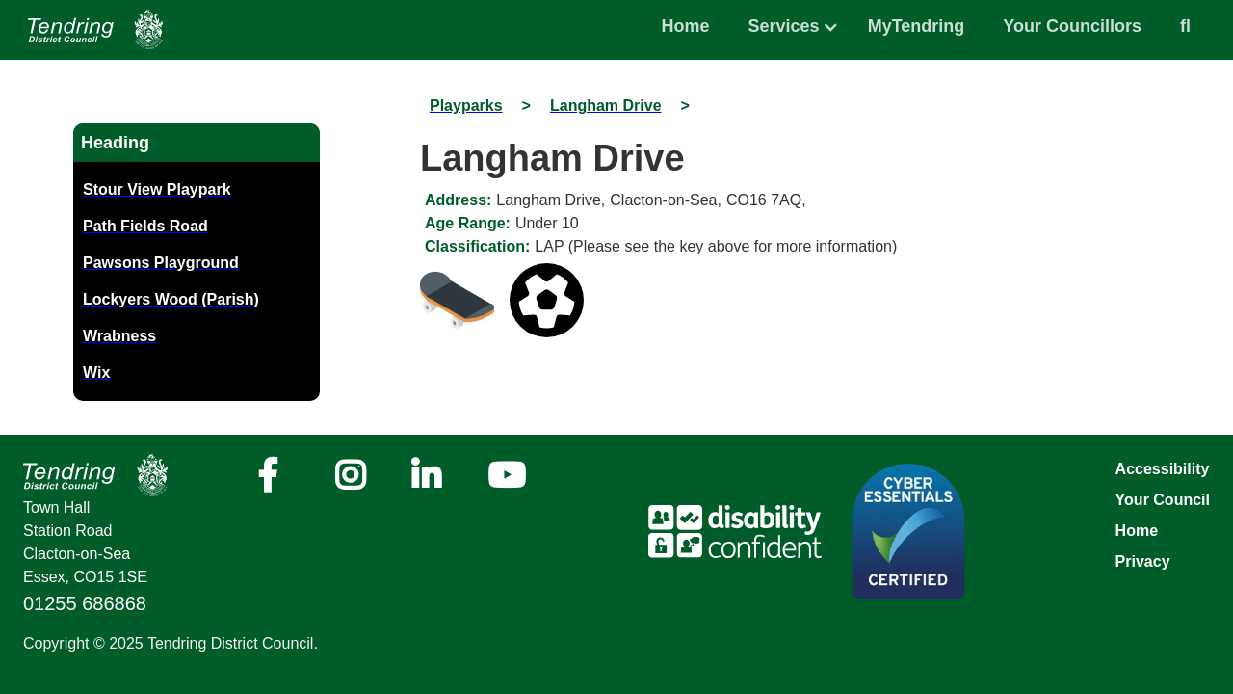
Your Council (1162, 500)
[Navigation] (95, 29)
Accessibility (1162, 469)
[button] (784, 21)
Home (686, 26)
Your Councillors (1072, 26)
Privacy (1142, 561)
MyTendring (916, 26)
